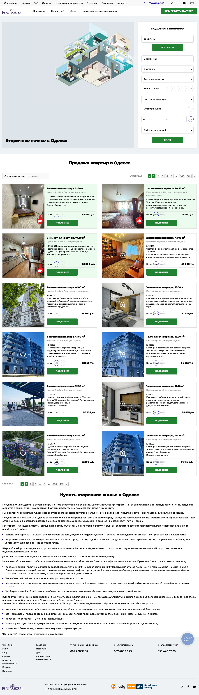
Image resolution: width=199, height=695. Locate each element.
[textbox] (167, 130)
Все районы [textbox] (150, 59)
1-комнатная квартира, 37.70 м (165, 386)
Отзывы (46, 3)
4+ (191, 88)
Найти (167, 140)
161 (188, 176)
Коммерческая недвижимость (100, 11)
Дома (73, 11)
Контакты (122, 3)
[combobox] (167, 58)
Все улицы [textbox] (149, 69)
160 (182, 176)
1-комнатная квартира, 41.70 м (66, 336)
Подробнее (62, 223)
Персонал (92, 3)
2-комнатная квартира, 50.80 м (165, 188)
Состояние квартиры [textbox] (155, 99)
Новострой (57, 11)
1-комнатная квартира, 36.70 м (165, 336)
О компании (11, 3)
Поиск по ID (167, 47)
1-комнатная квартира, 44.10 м (165, 435)
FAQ (36, 3)
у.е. (190, 119)
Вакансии (107, 3)
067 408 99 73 (123, 651)
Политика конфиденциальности (60, 689)
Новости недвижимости (69, 3)
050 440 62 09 (156, 3)
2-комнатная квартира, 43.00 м (165, 237)
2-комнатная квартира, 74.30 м (66, 237)
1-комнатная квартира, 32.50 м (66, 386)
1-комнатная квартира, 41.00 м (66, 287)
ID (48, 246)
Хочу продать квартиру (178, 11)
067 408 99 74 (79, 651)
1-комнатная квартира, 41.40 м (66, 435)
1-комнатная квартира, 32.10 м (65, 188)
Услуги (26, 3)
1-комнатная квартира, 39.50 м (165, 287)
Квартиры (39, 11)
